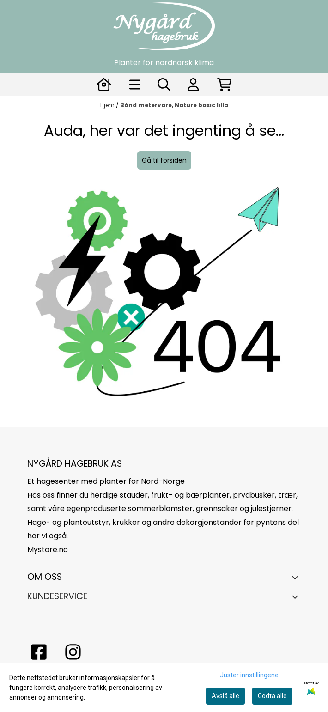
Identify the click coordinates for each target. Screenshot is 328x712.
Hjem (108, 105)
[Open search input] (164, 84)
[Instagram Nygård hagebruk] (73, 652)
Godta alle (272, 696)
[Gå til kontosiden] (104, 84)
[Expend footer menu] (297, 597)
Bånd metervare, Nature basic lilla (174, 105)
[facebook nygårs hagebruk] (39, 652)
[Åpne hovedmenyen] (135, 84)
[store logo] (164, 26)
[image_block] (164, 303)
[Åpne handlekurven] (225, 84)
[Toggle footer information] (297, 577)
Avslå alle (225, 696)
